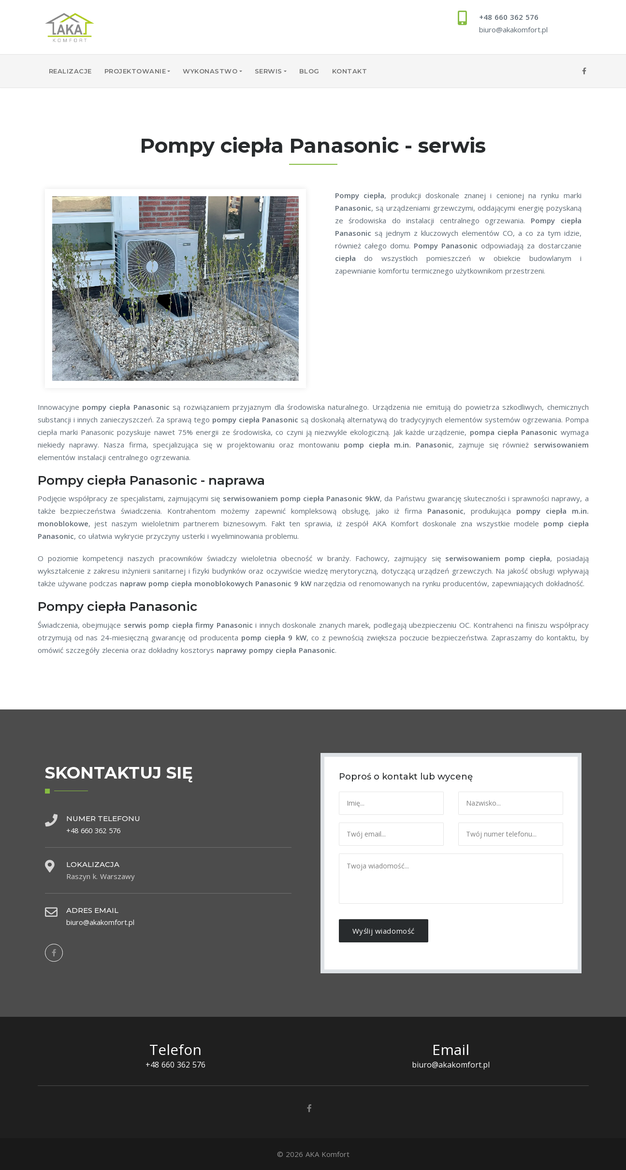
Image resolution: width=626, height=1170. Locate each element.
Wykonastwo (210, 71)
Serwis (268, 71)
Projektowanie (135, 71)
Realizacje (70, 71)
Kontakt (349, 71)
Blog (309, 71)
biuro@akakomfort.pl (513, 29)
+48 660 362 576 (509, 17)
